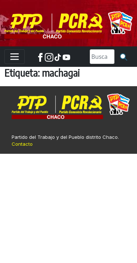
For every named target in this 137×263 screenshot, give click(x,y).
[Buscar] (123, 56)
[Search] (102, 56)
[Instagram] (49, 56)
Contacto (22, 144)
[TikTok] (57, 56)
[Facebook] (40, 56)
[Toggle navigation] (14, 56)
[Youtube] (66, 56)
